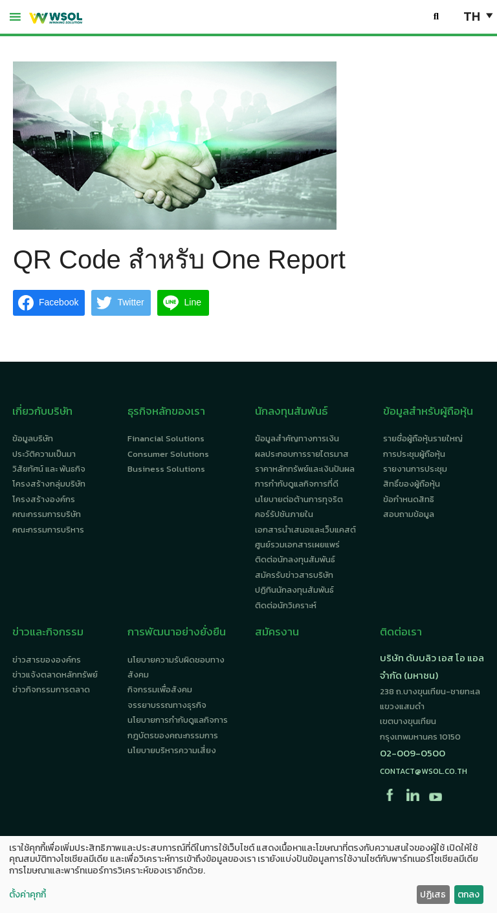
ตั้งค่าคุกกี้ (27, 895)
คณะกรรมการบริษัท (46, 514)
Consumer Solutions (168, 454)
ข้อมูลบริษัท (32, 438)
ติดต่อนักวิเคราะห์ (285, 605)
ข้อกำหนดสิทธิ (408, 499)
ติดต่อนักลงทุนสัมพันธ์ (295, 559)
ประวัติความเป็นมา (44, 454)
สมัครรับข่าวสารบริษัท (294, 575)
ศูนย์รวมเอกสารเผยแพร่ (297, 544)
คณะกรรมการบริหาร (48, 529)
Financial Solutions (165, 438)
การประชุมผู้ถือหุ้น (414, 454)
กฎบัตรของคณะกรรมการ (172, 735)
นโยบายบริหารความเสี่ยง (171, 750)
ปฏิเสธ (433, 894)
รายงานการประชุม (415, 469)
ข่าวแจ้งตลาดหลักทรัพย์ (55, 674)
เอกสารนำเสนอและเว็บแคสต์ (305, 529)
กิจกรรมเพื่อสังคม (159, 689)
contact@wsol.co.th (423, 771)
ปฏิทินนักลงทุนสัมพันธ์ (294, 590)
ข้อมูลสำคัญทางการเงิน (297, 438)
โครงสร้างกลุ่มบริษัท (48, 484)
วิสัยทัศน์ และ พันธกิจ (48, 469)
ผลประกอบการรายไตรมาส (302, 454)
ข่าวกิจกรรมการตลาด (51, 689)
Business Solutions (166, 469)
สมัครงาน (277, 631)
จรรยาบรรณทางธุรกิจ (166, 705)
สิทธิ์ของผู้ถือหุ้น (411, 484)
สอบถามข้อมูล (408, 514)
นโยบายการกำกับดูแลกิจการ (177, 720)
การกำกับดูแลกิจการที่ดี (296, 484)
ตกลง (469, 894)
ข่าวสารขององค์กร (46, 660)
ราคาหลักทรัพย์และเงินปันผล (305, 469)
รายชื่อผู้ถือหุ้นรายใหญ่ (423, 438)
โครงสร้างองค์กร (43, 499)
